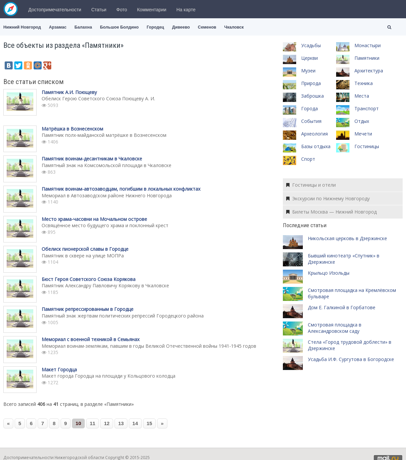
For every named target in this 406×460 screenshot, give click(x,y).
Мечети (363, 134)
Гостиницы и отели (311, 185)
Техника (363, 83)
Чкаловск (234, 27)
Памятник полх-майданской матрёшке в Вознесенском (104, 135)
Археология (314, 134)
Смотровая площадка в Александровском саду (334, 328)
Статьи (98, 9)
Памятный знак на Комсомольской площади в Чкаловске (106, 165)
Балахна (83, 27)
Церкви (309, 58)
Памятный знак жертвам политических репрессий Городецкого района (123, 316)
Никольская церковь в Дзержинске (347, 238)
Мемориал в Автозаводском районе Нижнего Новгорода (107, 195)
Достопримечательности (54, 9)
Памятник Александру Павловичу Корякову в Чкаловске (105, 285)
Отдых (361, 121)
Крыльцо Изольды (328, 273)
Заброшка (312, 96)
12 (106, 423)
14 (135, 423)
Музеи (308, 70)
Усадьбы (311, 45)
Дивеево (181, 27)
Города (309, 108)
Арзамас (58, 27)
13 (121, 423)
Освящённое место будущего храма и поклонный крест (105, 225)
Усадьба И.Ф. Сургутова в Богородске (351, 359)
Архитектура (368, 70)
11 (93, 423)
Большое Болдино (119, 27)
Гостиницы (366, 146)
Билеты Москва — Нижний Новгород (331, 212)
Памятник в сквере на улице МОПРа (83, 255)
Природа (311, 83)
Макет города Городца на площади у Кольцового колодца (108, 376)
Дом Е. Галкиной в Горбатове (341, 307)
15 (149, 423)
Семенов (207, 27)
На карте (186, 9)
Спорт (308, 159)
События (311, 121)
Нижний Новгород (22, 27)
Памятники (366, 58)
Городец (155, 27)
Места (361, 96)
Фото (121, 9)
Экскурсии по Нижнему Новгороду (328, 198)
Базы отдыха (315, 146)
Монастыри (367, 45)
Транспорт (366, 108)
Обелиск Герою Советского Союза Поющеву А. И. (98, 98)
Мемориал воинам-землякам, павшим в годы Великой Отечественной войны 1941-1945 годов (149, 346)
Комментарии (151, 9)
